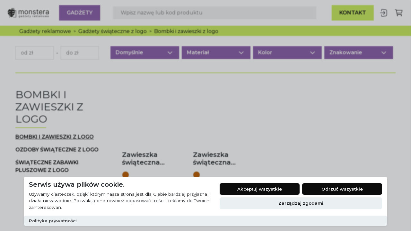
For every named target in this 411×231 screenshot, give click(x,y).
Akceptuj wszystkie (259, 189)
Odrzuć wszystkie (342, 189)
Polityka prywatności (53, 220)
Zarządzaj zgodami (300, 203)
